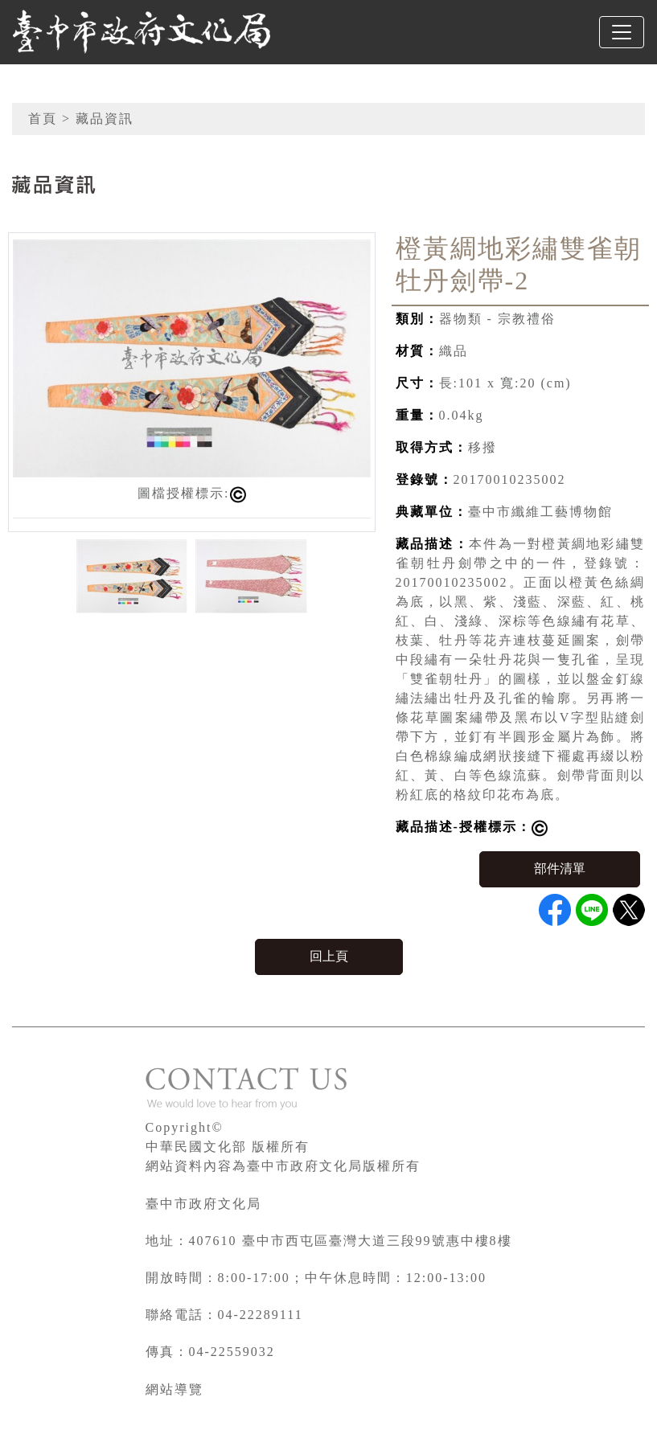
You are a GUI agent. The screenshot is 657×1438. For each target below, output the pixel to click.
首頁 (42, 118)
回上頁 (329, 956)
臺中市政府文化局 (203, 1204)
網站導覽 (174, 1389)
